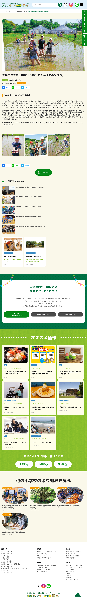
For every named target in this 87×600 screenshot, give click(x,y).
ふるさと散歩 (5, 558)
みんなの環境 (5, 556)
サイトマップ (70, 572)
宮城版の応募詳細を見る (15, 314)
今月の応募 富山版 (72, 554)
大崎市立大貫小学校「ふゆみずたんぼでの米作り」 (39, 11)
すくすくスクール (21, 11)
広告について (70, 576)
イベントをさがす (6, 572)
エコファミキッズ (6, 554)
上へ (77, 595)
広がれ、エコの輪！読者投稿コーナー (12, 564)
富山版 (61, 464)
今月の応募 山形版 (43, 568)
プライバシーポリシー (72, 580)
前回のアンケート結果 (43, 570)
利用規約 (68, 574)
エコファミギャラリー (8, 570)
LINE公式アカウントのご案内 (75, 565)
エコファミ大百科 (6, 562)
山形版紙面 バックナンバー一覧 (46, 565)
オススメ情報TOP (42, 556)
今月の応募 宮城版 (43, 554)
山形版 (42, 464)
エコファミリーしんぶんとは (74, 568)
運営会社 (68, 578)
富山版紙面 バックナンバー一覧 (75, 552)
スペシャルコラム (6, 566)
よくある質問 (70, 570)
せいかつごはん (6, 560)
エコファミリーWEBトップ (8, 11)
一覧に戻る (45, 172)
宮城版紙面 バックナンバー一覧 (46, 552)
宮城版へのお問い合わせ (44, 558)
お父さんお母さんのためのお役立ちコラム (14, 568)
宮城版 (22, 464)
